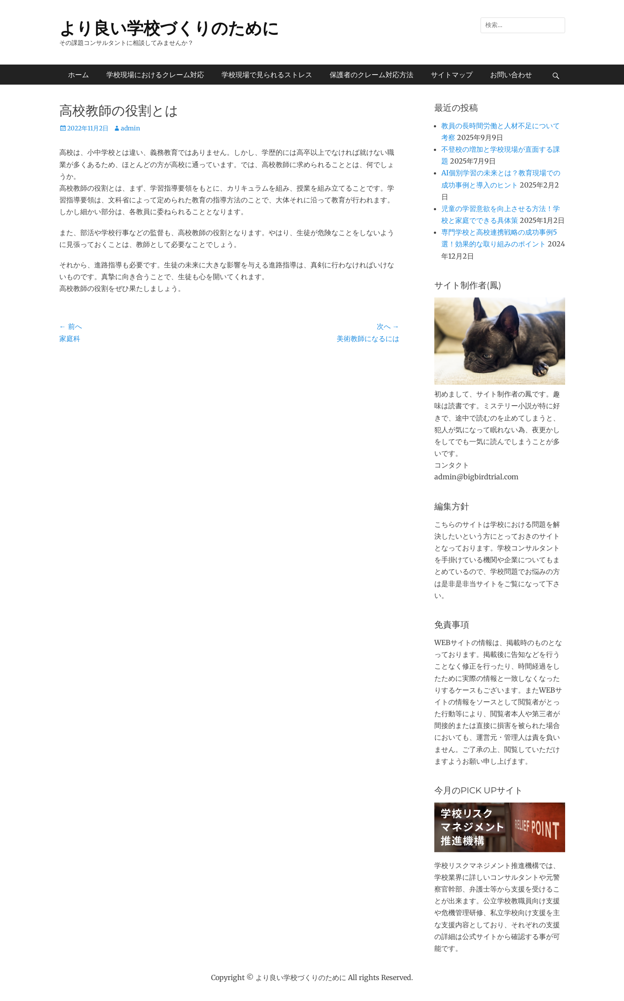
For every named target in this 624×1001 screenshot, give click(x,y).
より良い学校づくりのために (169, 28)
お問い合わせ (511, 74)
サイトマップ (452, 74)
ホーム (78, 74)
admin (130, 128)
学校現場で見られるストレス (267, 74)
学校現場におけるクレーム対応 (155, 74)
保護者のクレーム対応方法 (371, 74)
